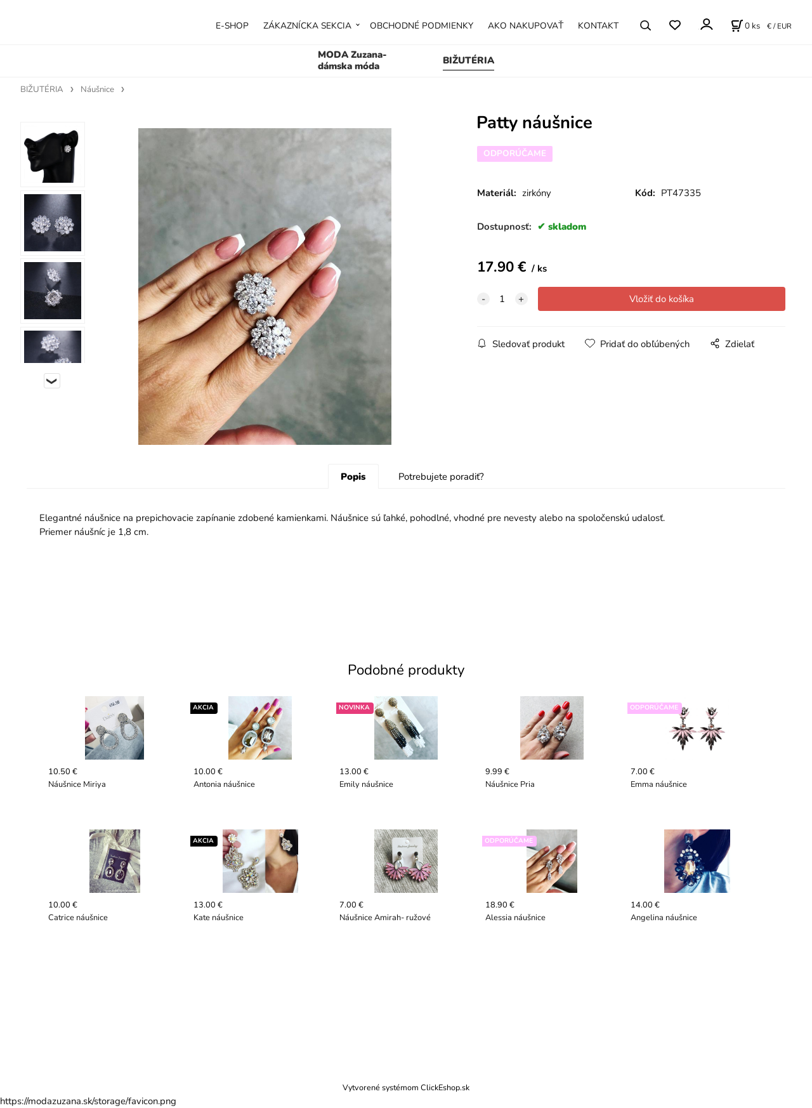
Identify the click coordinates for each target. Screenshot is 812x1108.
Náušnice (97, 89)
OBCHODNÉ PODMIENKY (421, 26)
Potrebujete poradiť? (441, 476)
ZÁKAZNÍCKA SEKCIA (307, 26)
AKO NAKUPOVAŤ (525, 26)
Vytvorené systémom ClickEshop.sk (406, 1087)
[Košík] (745, 25)
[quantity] (502, 299)
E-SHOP (232, 26)
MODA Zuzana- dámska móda (352, 60)
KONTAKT (598, 26)
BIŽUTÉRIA (468, 60)
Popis (353, 476)
